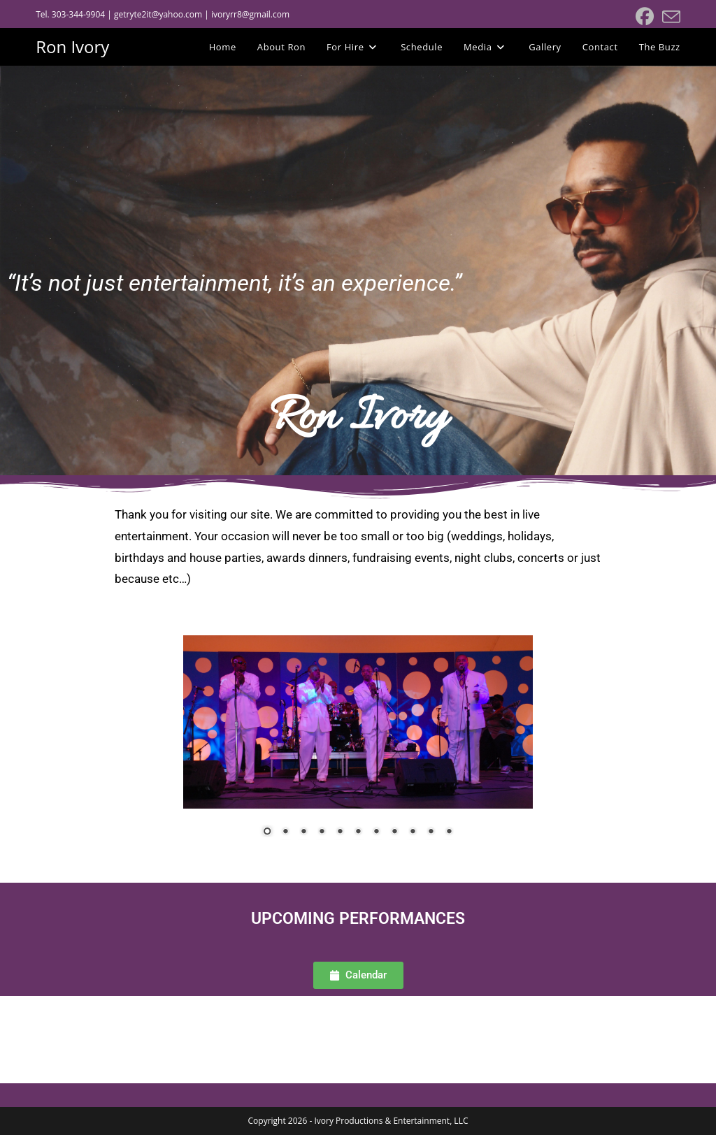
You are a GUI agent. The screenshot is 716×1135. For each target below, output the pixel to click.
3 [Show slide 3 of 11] (303, 832)
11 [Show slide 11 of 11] (449, 832)
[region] (358, 745)
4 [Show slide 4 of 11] (321, 832)
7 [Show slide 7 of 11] (376, 832)
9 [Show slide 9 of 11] (412, 832)
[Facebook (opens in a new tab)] (644, 17)
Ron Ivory (72, 46)
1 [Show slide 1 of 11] (267, 832)
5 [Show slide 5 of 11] (340, 832)
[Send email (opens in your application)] (669, 17)
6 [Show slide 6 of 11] (358, 832)
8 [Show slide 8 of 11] (394, 832)
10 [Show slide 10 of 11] (430, 832)
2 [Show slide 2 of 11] (285, 832)
